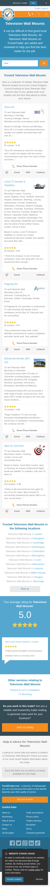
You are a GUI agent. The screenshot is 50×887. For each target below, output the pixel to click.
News (4, 829)
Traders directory (34, 821)
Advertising (7, 817)
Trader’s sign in (41, 8)
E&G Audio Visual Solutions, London (22, 642)
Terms (29, 829)
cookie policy (34, 870)
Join (32, 3)
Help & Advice (8, 821)
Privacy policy (32, 817)
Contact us (7, 825)
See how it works (25, 799)
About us (6, 813)
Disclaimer (31, 825)
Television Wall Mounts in (25, 534)
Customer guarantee (35, 833)
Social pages (8, 833)
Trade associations (34, 813)
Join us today (25, 727)
